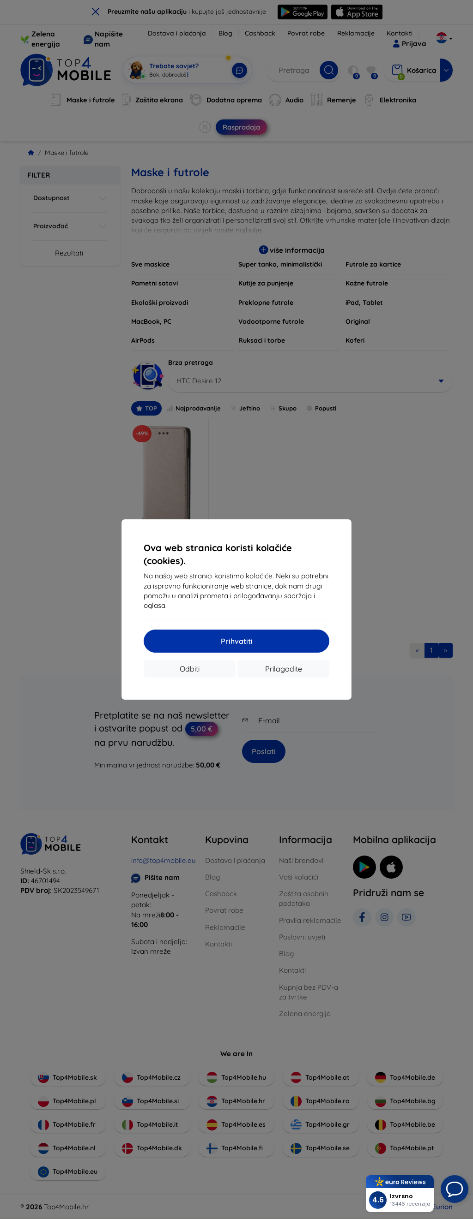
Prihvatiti (237, 641)
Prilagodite (283, 668)
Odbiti (190, 668)
